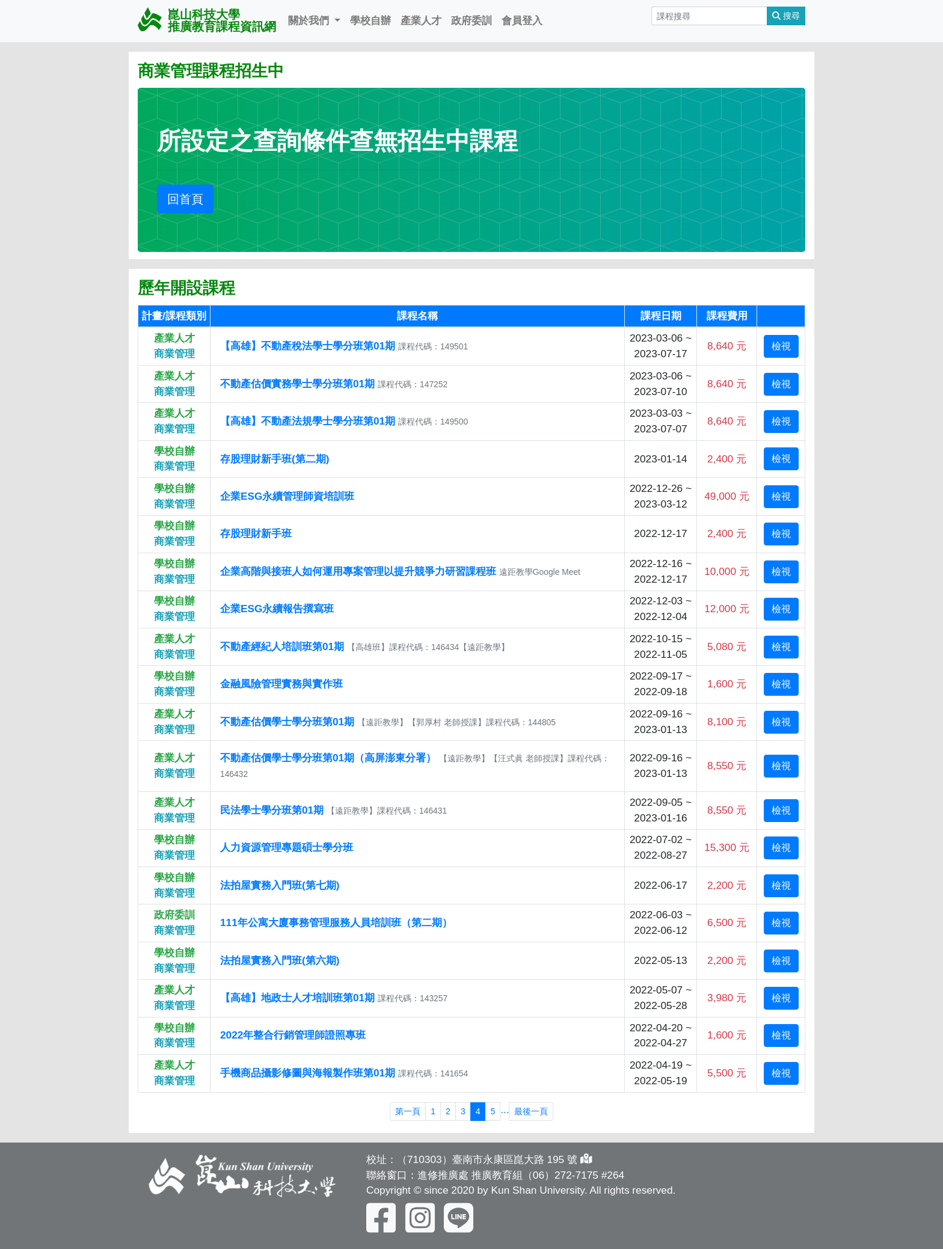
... (504, 1109)
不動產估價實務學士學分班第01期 (297, 384)
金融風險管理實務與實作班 (281, 684)
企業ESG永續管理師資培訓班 (287, 496)
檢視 (781, 346)
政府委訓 (471, 20)
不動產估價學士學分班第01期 (287, 722)
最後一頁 (531, 1111)
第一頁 (407, 1111)
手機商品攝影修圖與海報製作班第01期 (307, 1073)
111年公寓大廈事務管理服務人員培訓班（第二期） (336, 922)
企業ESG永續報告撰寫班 (277, 609)
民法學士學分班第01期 (273, 810)
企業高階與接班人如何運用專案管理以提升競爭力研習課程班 (358, 571)
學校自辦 (370, 20)
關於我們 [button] (310, 20)
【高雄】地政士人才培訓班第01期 (297, 998)
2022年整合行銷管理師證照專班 (293, 1035)
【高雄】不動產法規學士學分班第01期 (307, 421)
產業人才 (421, 20)
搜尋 (786, 15)
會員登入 (522, 20)
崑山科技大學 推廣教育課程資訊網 (207, 20)
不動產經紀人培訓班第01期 (283, 646)
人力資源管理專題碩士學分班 (286, 847)
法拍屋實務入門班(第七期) (280, 885)
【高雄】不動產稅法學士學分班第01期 (307, 346)
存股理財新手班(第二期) (275, 459)
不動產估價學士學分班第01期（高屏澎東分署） (328, 758)
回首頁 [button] (185, 199)
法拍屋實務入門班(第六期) (280, 960)
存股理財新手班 (256, 533)
